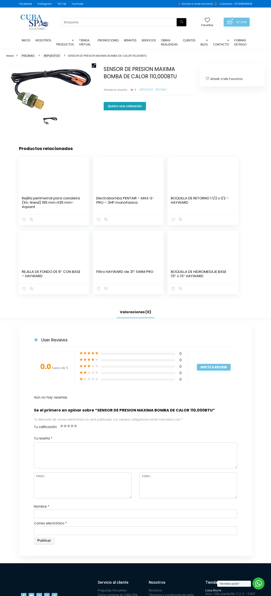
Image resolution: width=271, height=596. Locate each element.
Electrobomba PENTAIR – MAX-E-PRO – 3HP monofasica (74, 207)
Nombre (41, 437)
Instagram (45, 4)
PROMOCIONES (108, 40)
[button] (94, 65)
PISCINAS (28, 56)
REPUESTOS (52, 56)
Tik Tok (61, 4)
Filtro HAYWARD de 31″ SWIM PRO (191, 202)
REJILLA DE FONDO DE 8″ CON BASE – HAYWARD (151, 205)
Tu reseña (43, 369)
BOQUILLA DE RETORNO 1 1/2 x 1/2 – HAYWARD (114, 202)
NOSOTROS (43, 40)
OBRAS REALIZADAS (169, 42)
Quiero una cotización (125, 106)
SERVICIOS (149, 40)
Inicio (10, 56)
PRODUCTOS (65, 44)
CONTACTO (221, 44)
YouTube (77, 4)
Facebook (25, 4)
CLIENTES (189, 40)
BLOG (204, 44)
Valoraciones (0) (135, 242)
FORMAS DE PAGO (240, 42)
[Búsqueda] (181, 22)
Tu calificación (45, 357)
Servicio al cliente (113, 513)
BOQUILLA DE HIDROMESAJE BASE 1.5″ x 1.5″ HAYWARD (231, 205)
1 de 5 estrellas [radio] (61, 356)
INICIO (26, 40)
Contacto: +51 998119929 (235, 4)
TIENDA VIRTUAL (85, 42)
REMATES (130, 40)
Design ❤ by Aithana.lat (236, 590)
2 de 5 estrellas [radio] (63, 356)
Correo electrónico (50, 454)
